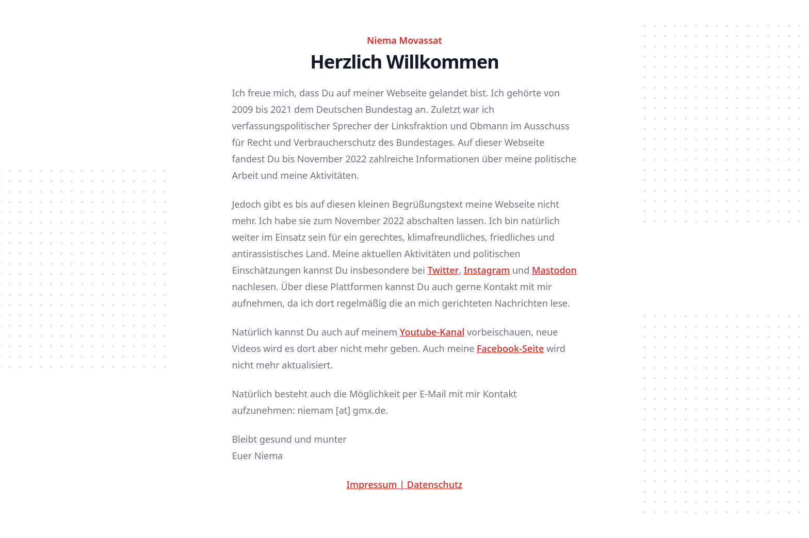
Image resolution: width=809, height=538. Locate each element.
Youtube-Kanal (432, 332)
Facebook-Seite (510, 348)
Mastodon (554, 270)
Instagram (487, 270)
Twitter (443, 270)
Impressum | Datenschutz (405, 484)
